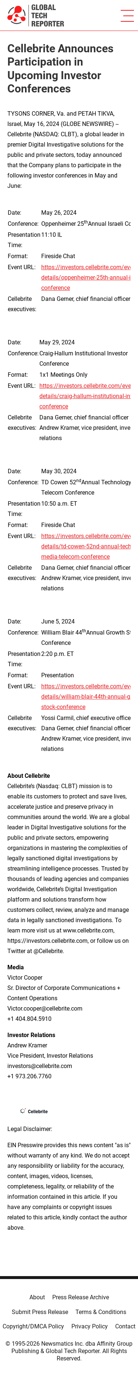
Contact (125, 1326)
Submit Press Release (40, 1311)
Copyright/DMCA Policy (33, 1326)
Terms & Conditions (100, 1311)
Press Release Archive (80, 1297)
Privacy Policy (89, 1326)
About (37, 1297)
